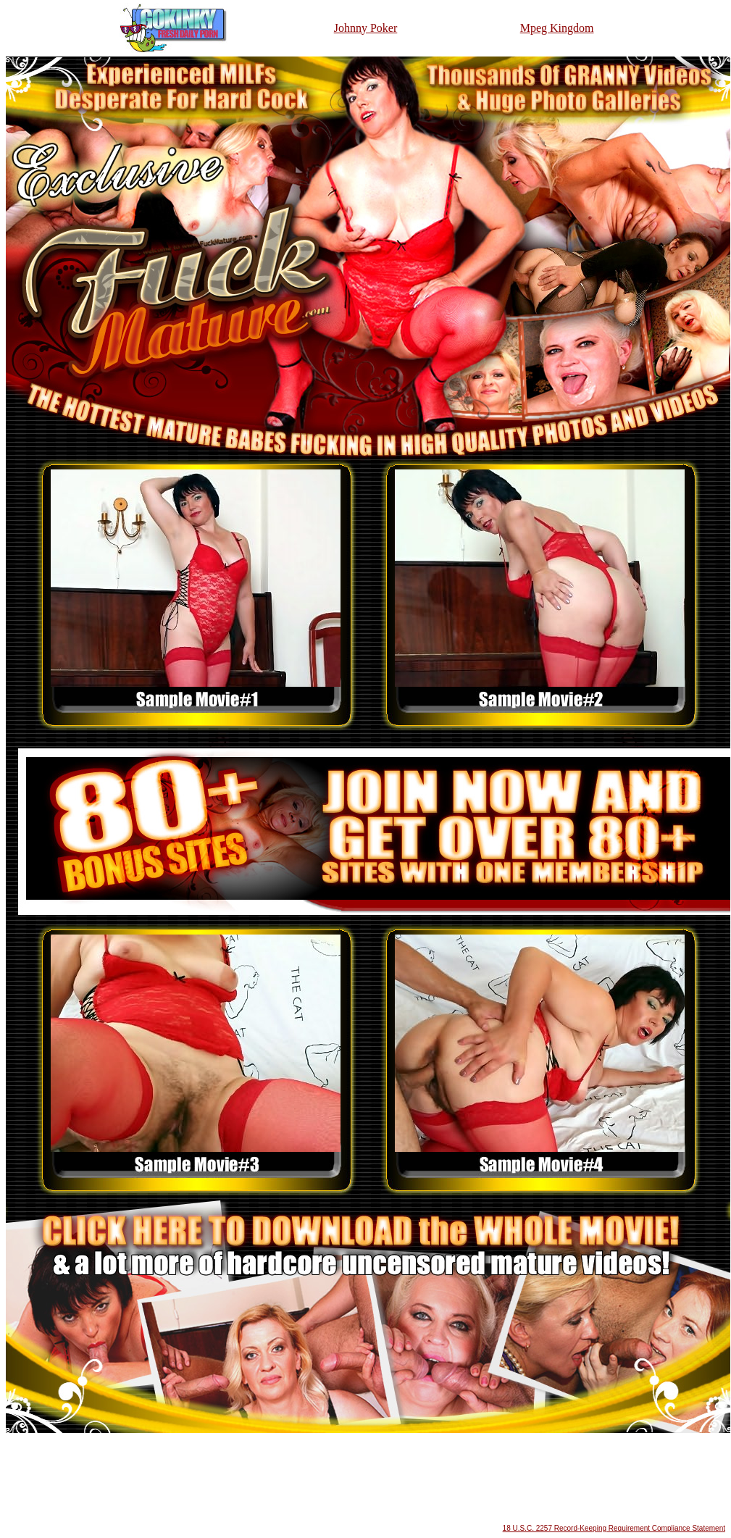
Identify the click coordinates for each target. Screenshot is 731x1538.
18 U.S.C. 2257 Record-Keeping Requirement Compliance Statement (614, 1528)
